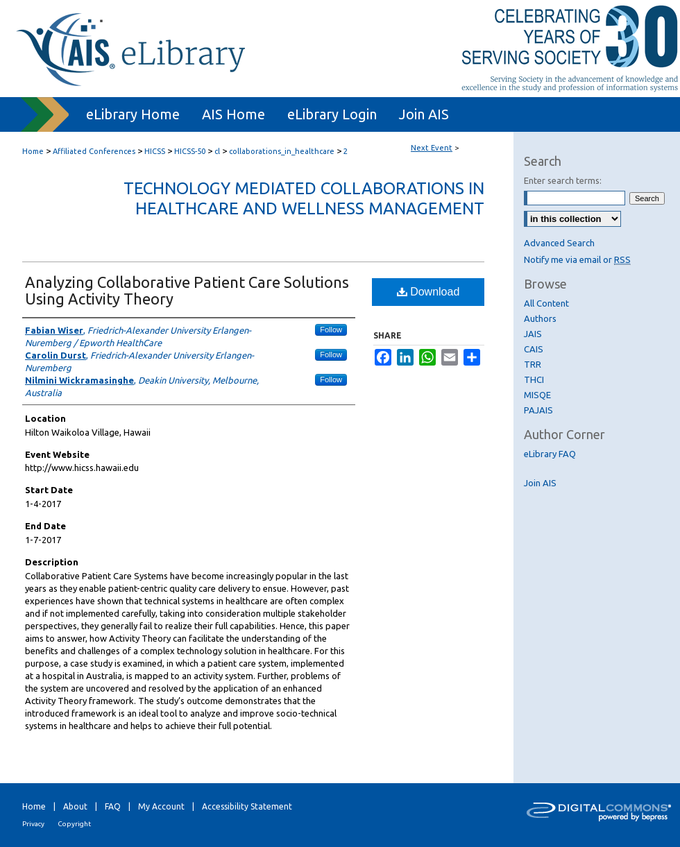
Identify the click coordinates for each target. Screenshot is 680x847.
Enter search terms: (563, 180)
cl (218, 151)
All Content (546, 303)
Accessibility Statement (247, 806)
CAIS (533, 349)
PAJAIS (538, 410)
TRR (532, 364)
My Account (161, 806)
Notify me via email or (577, 259)
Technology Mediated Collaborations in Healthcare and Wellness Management (304, 198)
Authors (540, 318)
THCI (534, 379)
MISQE (537, 395)
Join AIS (540, 483)
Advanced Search (559, 243)
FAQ (113, 806)
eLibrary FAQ (550, 454)
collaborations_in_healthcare (283, 151)
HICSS (155, 151)
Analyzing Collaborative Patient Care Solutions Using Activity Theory (187, 290)
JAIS (533, 334)
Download (428, 292)
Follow (331, 329)
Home (33, 151)
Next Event (431, 148)
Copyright (74, 824)
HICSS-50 (190, 151)
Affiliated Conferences (95, 151)
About (75, 806)
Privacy (33, 824)
